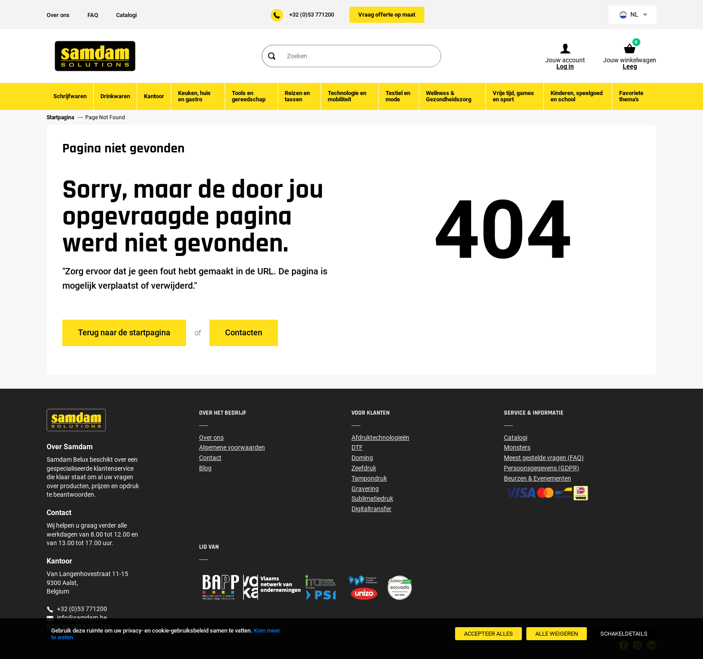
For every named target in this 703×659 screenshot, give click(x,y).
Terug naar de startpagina (124, 332)
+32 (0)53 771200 (311, 14)
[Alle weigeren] (556, 633)
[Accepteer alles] (488, 633)
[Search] (271, 56)
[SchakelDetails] (623, 633)
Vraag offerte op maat (386, 14)
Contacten (243, 332)
